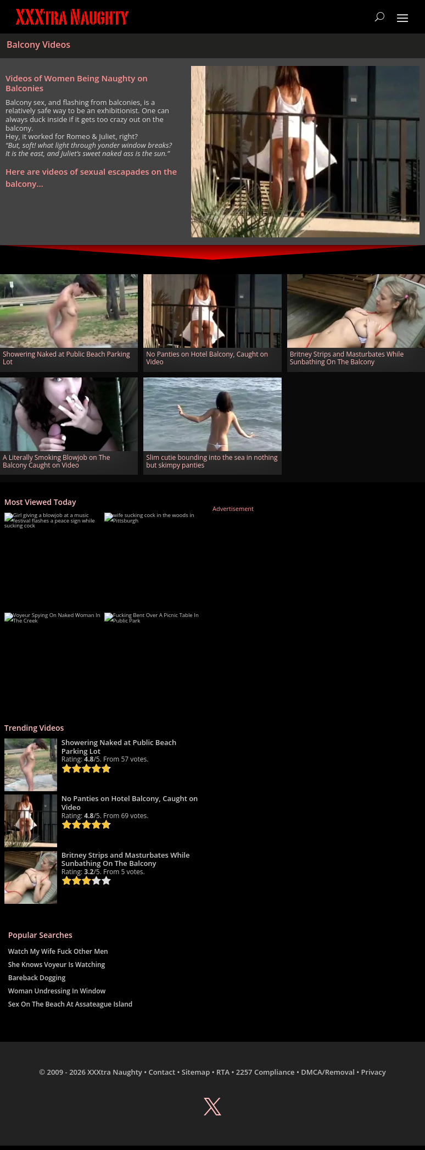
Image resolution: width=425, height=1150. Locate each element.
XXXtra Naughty (114, 1072)
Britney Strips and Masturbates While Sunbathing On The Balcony (347, 357)
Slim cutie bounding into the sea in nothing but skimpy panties (211, 461)
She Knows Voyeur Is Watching (56, 964)
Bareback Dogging (36, 977)
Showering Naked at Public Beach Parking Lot (66, 357)
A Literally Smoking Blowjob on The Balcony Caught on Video (56, 461)
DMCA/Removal (328, 1072)
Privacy (373, 1072)
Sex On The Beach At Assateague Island (70, 1004)
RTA (223, 1072)
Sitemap (196, 1072)
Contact (161, 1072)
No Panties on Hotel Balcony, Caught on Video (207, 357)
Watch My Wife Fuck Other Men (58, 951)
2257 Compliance (265, 1072)
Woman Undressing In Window (57, 991)
